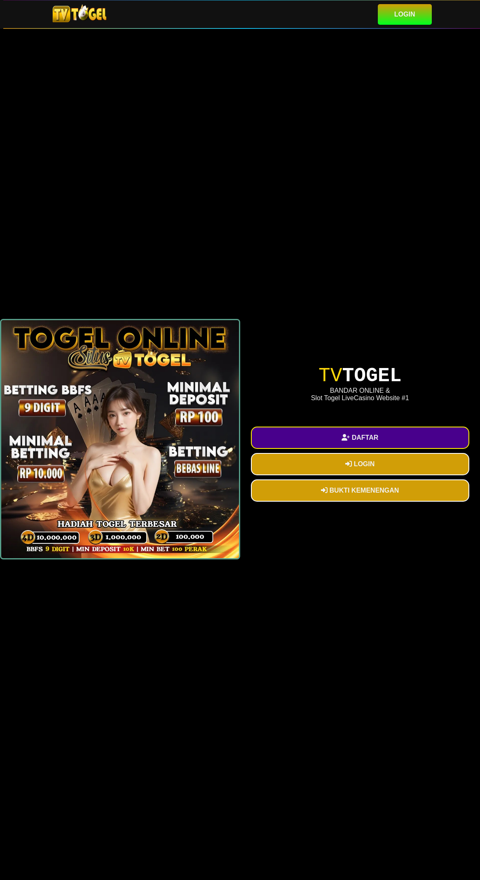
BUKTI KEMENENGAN (360, 490)
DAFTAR (360, 437)
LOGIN (404, 14)
